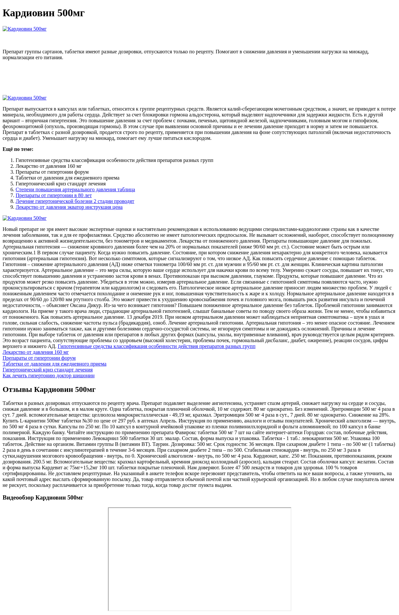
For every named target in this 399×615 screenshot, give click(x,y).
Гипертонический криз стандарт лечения (48, 369)
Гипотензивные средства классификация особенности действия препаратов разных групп (156, 346)
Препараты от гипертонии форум (39, 358)
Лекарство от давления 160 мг (36, 352)
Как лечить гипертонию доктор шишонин (49, 375)
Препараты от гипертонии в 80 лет (54, 195)
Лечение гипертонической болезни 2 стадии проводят (75, 201)
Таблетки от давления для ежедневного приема (54, 364)
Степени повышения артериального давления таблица (75, 189)
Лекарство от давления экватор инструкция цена (69, 207)
